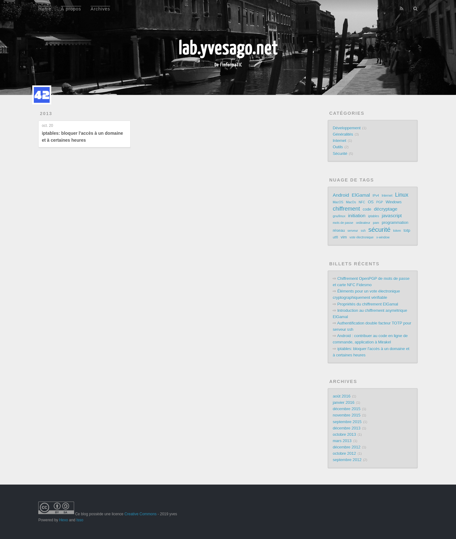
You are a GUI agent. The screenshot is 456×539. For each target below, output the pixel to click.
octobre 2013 (344, 434)
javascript (392, 215)
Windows (393, 202)
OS (370, 202)
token (397, 230)
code (367, 209)
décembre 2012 (346, 447)
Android (341, 195)
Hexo (63, 520)
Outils (338, 147)
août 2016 (341, 396)
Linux (401, 195)
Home (44, 8)
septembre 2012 (347, 460)
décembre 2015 (346, 409)
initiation (357, 215)
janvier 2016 (343, 402)
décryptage (385, 209)
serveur (353, 230)
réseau (339, 230)
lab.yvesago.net (228, 47)
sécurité (379, 229)
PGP (379, 202)
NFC (362, 202)
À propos (71, 8)
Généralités (343, 134)
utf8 (335, 237)
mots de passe (343, 223)
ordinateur (363, 223)
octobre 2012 (344, 453)
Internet (339, 141)
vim (344, 237)
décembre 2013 (346, 428)
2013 (46, 113)
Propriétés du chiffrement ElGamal (367, 304)
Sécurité (340, 154)
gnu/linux (339, 216)
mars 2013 (342, 441)
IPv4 (376, 195)
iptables (373, 216)
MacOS (338, 202)
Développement (346, 128)
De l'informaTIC (228, 64)
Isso (79, 520)
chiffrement (346, 209)
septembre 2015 (347, 422)
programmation (395, 222)
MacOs (351, 202)
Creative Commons (140, 514)
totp (407, 230)
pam (376, 223)
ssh (363, 230)
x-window (383, 237)
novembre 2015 (346, 415)
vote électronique (361, 237)
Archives (100, 8)
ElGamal (361, 195)
